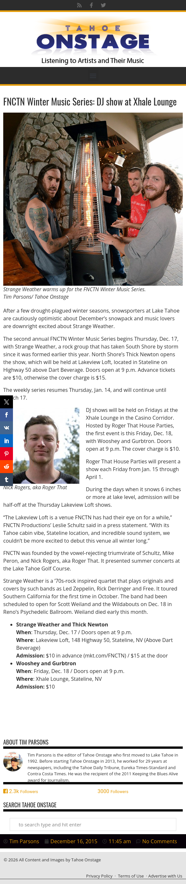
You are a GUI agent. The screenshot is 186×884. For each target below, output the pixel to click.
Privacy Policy (99, 876)
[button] (93, 75)
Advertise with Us (165, 876)
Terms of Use (131, 876)
